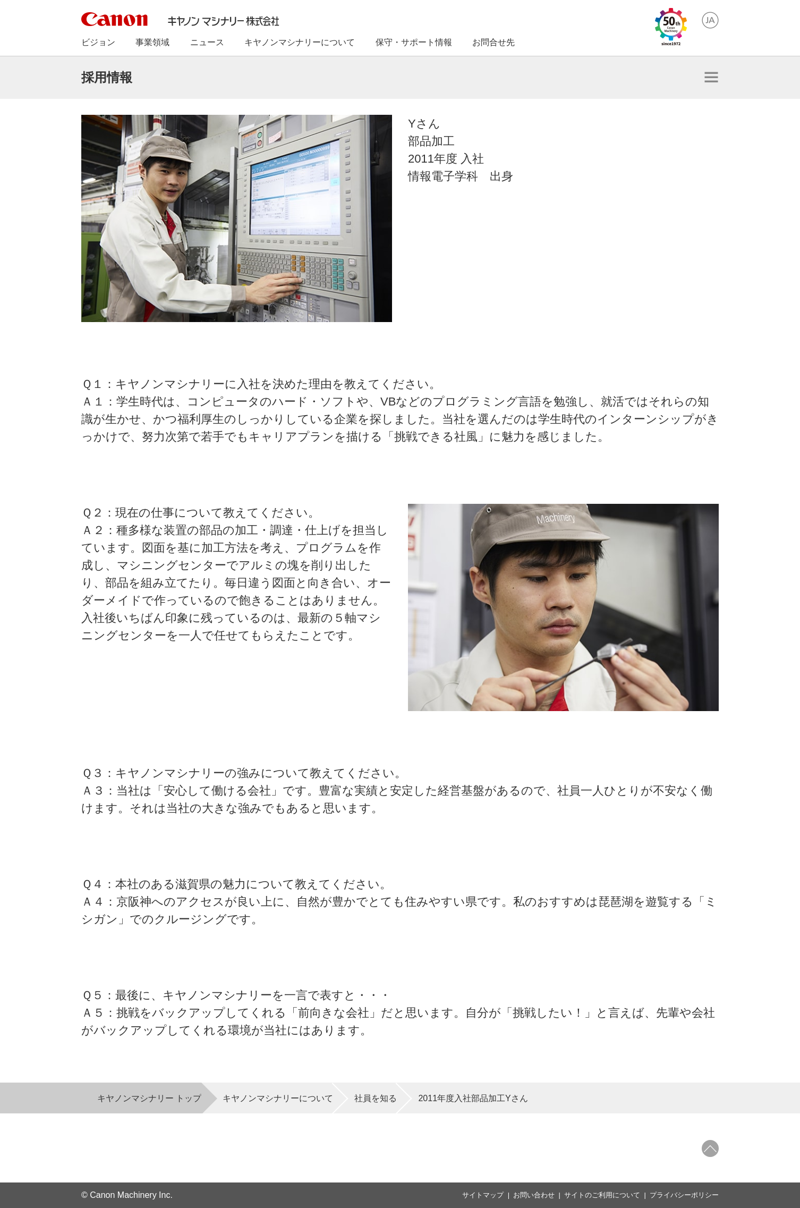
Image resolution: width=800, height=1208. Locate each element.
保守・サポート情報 (414, 42)
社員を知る (375, 1098)
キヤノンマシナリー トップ (149, 1098)
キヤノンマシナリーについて (278, 1098)
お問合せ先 (493, 42)
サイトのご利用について (602, 1195)
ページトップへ (710, 1148)
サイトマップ (483, 1195)
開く (711, 77)
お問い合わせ (534, 1195)
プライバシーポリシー (684, 1195)
